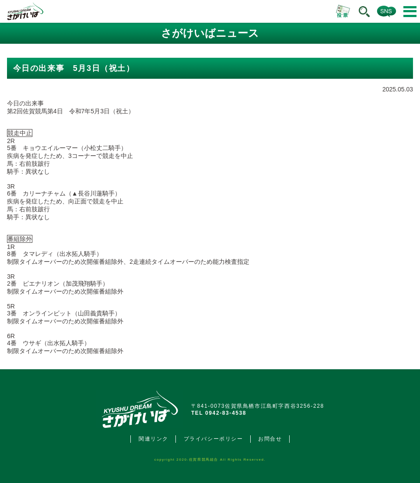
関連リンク (153, 439)
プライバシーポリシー (213, 439)
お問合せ (270, 439)
